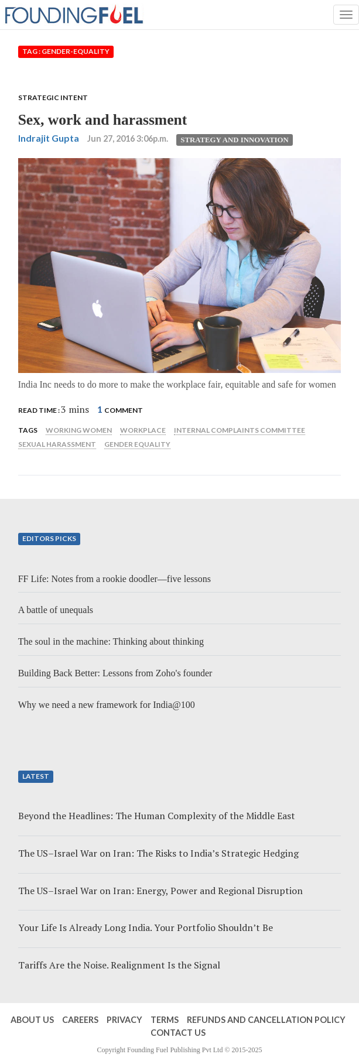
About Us (32, 1020)
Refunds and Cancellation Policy (266, 1020)
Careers (80, 1020)
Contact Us (178, 1033)
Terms (165, 1020)
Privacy (124, 1020)
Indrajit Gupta (48, 137)
